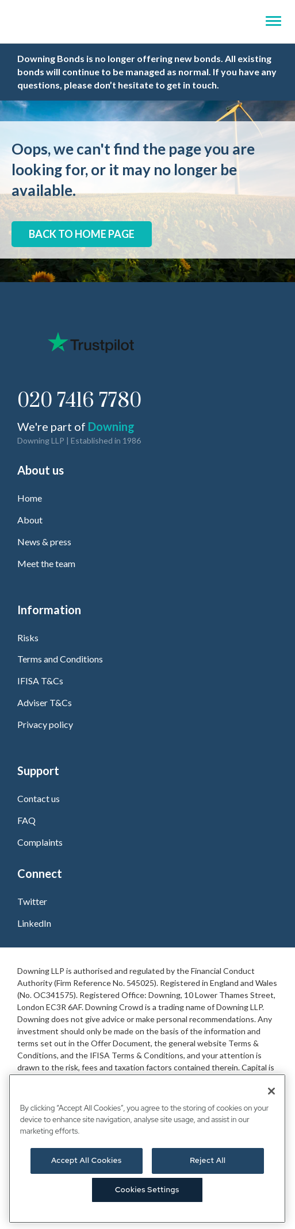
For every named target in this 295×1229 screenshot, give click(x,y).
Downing (111, 426)
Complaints (40, 842)
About (30, 519)
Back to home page (82, 234)
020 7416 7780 (79, 401)
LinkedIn (34, 923)
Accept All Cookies (86, 1160)
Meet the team (46, 563)
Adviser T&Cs (44, 702)
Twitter (32, 901)
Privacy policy (45, 724)
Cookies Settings (147, 1190)
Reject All (207, 1160)
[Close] (271, 1091)
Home (29, 497)
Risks (28, 637)
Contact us (38, 798)
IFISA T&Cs (40, 680)
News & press (44, 541)
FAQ (26, 820)
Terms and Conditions (60, 658)
